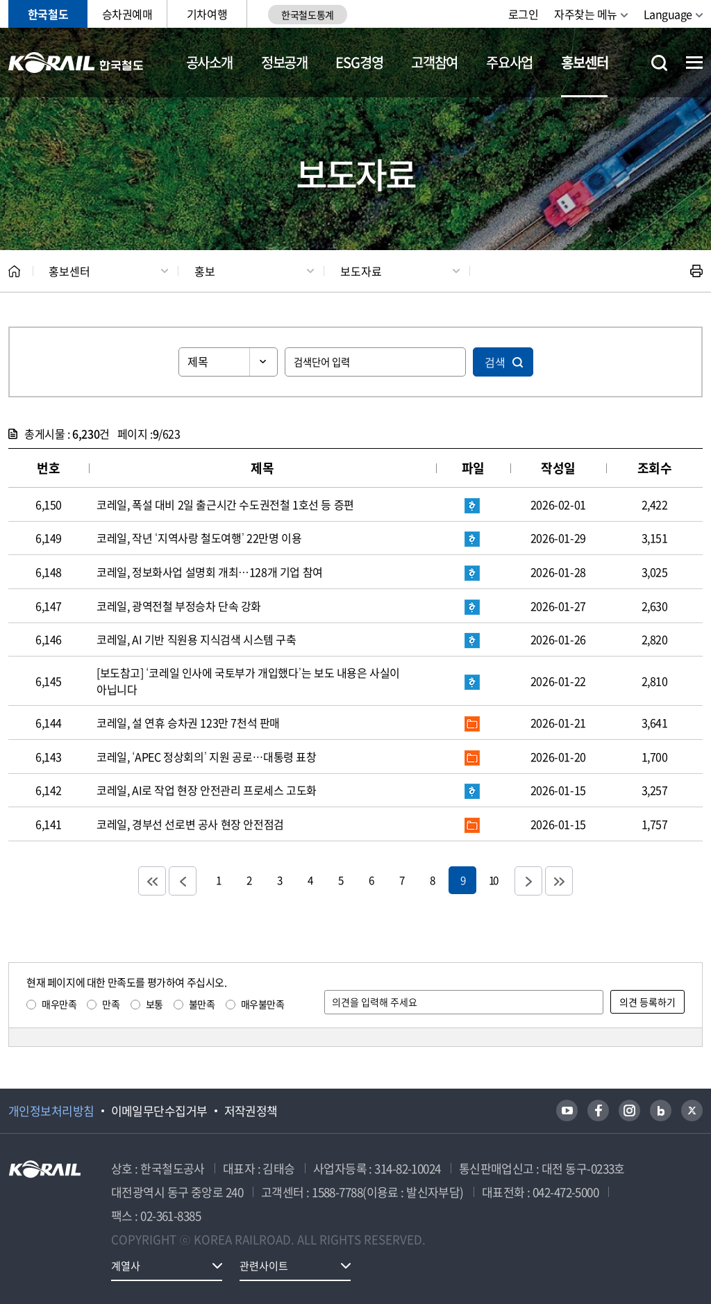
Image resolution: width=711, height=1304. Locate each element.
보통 (154, 1003)
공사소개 (209, 62)
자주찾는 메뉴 (585, 14)
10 (493, 880)
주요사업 (509, 62)
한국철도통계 (307, 15)
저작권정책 (251, 1111)
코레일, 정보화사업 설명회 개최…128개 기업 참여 (210, 571)
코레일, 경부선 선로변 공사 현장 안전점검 (190, 824)
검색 (495, 362)
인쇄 (696, 271)
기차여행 (207, 14)
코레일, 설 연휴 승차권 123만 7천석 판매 (188, 722)
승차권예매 (127, 14)
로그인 (523, 14)
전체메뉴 (694, 62)
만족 (110, 1003)
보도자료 (361, 271)
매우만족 (59, 1003)
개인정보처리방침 (51, 1111)
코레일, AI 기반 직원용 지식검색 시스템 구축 (196, 639)
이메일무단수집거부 (159, 1111)
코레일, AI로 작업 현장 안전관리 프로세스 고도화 (207, 790)
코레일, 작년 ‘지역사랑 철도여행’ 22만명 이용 (199, 537)
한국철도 (48, 14)
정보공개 (284, 62)
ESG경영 (359, 62)
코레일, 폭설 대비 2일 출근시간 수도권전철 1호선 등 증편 (225, 504)
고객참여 (434, 62)
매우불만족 (263, 1003)
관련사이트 (264, 1265)
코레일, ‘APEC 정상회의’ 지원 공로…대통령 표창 (207, 756)
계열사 (125, 1265)
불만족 (202, 1003)
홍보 (204, 271)
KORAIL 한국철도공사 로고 (76, 62)
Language (668, 14)
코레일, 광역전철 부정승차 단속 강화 (179, 605)
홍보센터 (584, 62)
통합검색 (659, 63)
